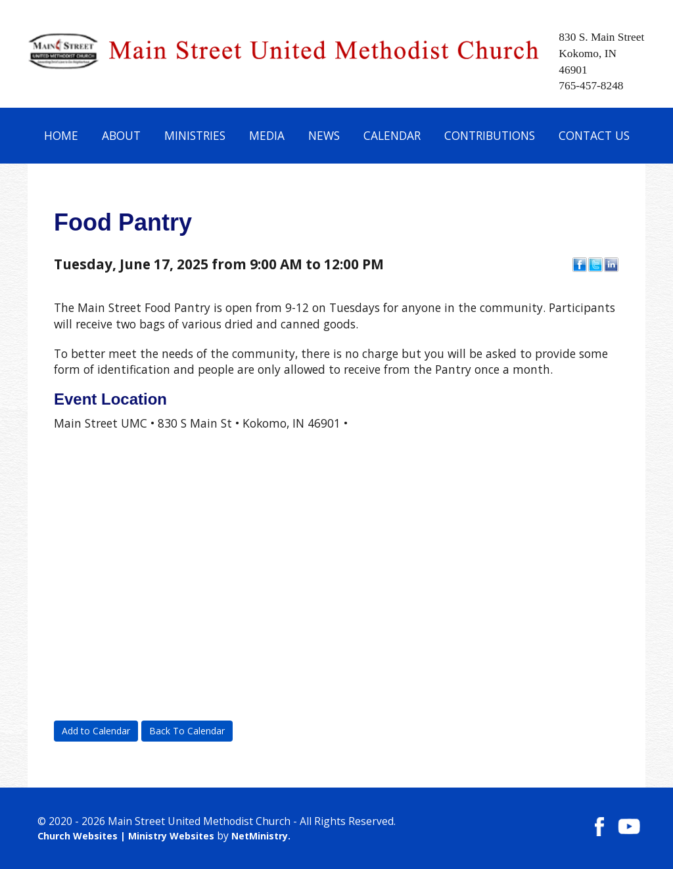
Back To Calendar (187, 730)
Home (61, 135)
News (324, 135)
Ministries (194, 135)
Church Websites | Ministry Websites (127, 836)
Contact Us (594, 135)
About (121, 135)
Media (267, 135)
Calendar (392, 135)
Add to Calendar (96, 730)
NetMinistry (259, 836)
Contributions (489, 135)
